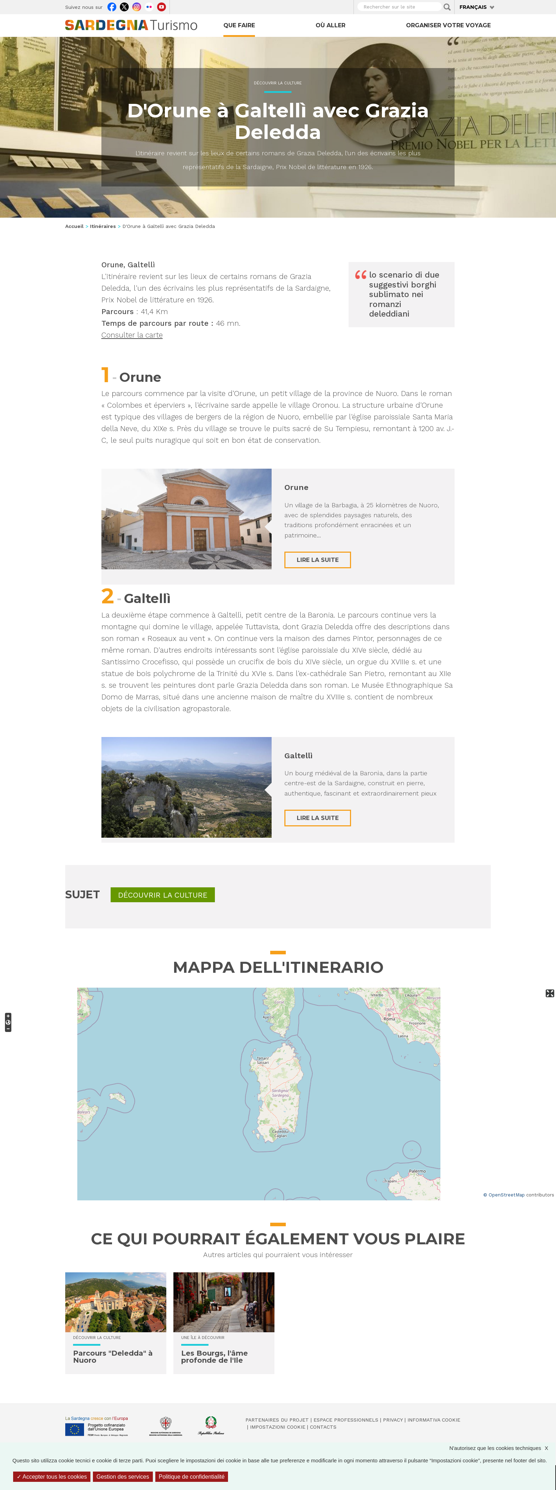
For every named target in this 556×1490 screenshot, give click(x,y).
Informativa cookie (433, 1420)
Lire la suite (318, 560)
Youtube (161, 6)
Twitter (124, 6)
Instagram (136, 6)
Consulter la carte (132, 334)
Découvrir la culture (278, 83)
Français (473, 7)
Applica (447, 7)
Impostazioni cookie (277, 1427)
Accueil (74, 226)
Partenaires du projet (277, 1420)
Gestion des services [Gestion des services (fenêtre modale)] (122, 1477)
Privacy (393, 1420)
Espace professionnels (345, 1420)
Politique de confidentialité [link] (192, 1477)
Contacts (323, 1427)
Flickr (149, 6)
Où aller (330, 25)
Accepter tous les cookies (52, 1477)
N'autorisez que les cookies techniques (502, 1448)
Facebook (111, 6)
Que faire (239, 25)
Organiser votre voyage (448, 25)
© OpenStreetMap (504, 1195)
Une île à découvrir (202, 1337)
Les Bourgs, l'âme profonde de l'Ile (214, 1357)
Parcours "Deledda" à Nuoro (113, 1357)
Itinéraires (103, 226)
